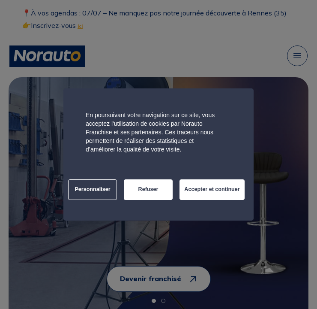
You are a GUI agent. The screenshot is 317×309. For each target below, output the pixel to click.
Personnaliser (92, 189)
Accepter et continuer (211, 189)
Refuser (148, 189)
